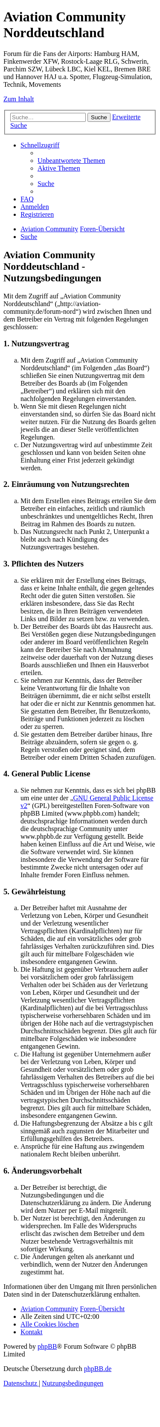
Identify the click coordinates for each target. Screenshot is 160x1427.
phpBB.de (97, 1368)
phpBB (47, 1346)
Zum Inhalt (18, 99)
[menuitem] (71, 160)
